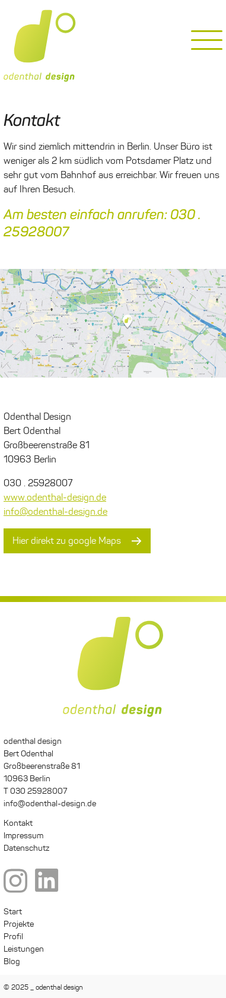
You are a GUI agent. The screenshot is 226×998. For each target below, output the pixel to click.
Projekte (19, 924)
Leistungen (24, 949)
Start (13, 912)
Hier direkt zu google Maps (66, 540)
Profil (13, 937)
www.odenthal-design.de (55, 497)
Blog (12, 961)
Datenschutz (26, 848)
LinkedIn (47, 882)
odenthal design (40, 45)
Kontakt (18, 823)
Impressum (23, 836)
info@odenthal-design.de (55, 511)
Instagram (15, 882)
